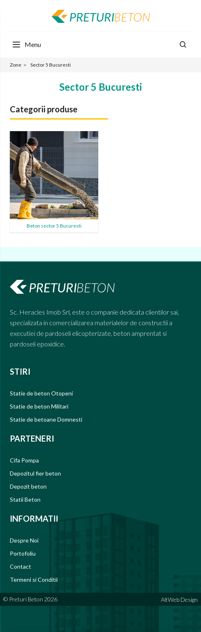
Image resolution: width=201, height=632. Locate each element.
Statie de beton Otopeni (41, 393)
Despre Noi (24, 540)
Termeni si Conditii (34, 579)
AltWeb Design (179, 599)
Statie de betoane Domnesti (46, 419)
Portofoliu (23, 553)
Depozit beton (28, 486)
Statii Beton (25, 499)
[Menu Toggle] (26, 44)
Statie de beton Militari (39, 406)
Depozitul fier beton (35, 473)
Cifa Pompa (24, 460)
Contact (20, 566)
